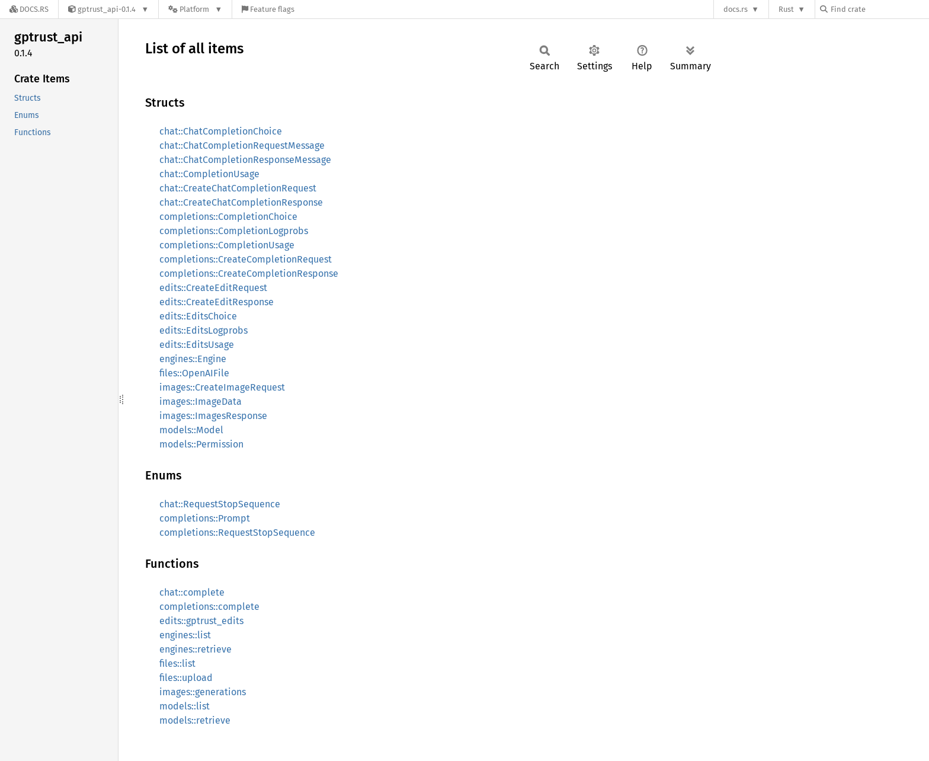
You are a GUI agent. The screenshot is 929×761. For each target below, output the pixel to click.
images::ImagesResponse (213, 415)
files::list (177, 663)
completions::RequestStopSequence (237, 532)
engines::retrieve (195, 649)
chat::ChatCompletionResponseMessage (245, 159)
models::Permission (201, 444)
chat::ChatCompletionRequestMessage (242, 145)
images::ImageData (200, 401)
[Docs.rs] (29, 9)
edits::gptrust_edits (201, 620)
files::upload (186, 677)
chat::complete (192, 592)
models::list (184, 706)
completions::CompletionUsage (226, 245)
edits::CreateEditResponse (216, 302)
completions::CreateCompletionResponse (248, 273)
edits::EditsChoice (198, 316)
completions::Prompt (204, 518)
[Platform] (195, 9)
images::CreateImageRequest (222, 387)
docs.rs (735, 9)
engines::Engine (192, 358)
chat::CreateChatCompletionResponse (241, 202)
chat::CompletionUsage (209, 174)
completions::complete (209, 606)
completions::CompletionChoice (228, 216)
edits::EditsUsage (196, 344)
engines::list (185, 635)
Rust (786, 9)
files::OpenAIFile (194, 373)
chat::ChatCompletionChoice (220, 131)
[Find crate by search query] (879, 9)
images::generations (202, 692)
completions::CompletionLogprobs (233, 230)
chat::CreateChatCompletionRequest (237, 188)
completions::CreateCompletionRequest (245, 259)
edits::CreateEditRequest (213, 287)
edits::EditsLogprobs (203, 330)
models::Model (191, 430)
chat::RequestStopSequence (219, 504)
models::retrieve (194, 720)
